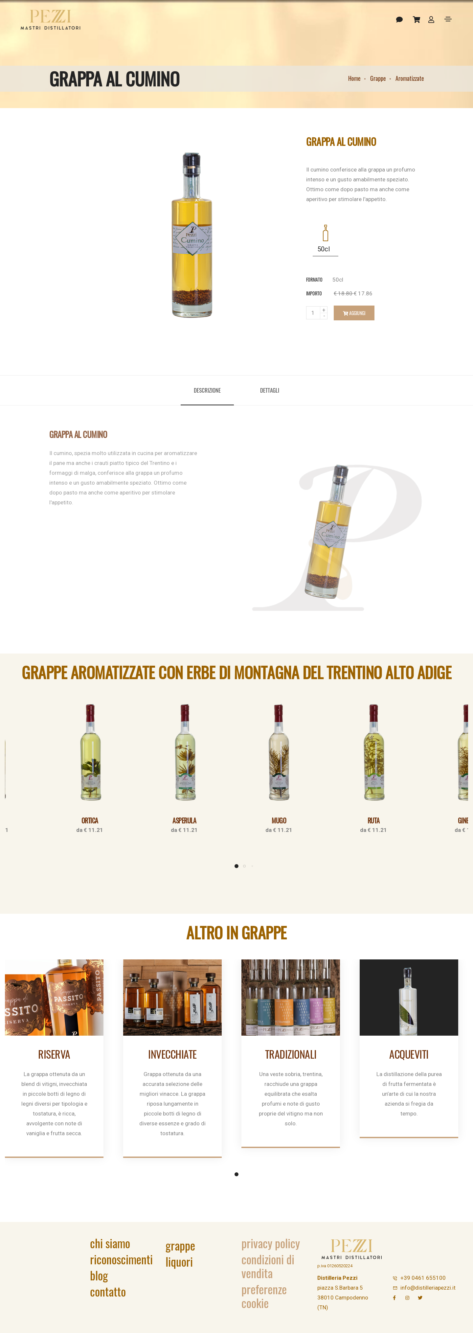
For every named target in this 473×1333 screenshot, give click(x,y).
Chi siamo (110, 1243)
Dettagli (269, 390)
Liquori (179, 1261)
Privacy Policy (270, 1243)
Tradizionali (291, 1054)
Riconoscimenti (121, 1259)
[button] (236, 866)
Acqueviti (409, 1054)
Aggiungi (354, 313)
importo (314, 293)
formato (314, 279)
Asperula (184, 820)
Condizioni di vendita (267, 1265)
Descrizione (207, 390)
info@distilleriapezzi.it (428, 1287)
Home (354, 78)
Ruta (374, 820)
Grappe (378, 78)
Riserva (54, 1054)
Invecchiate (172, 1054)
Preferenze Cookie (264, 1295)
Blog (99, 1275)
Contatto (108, 1291)
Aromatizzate (409, 78)
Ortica (89, 820)
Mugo (279, 820)
